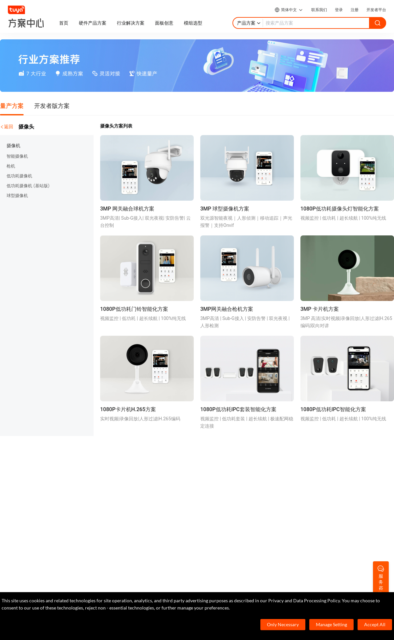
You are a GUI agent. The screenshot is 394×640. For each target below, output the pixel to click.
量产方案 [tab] (12, 106)
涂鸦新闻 (323, 478)
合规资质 (323, 488)
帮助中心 (226, 478)
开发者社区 (228, 468)
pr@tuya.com (145, 585)
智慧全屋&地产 (129, 507)
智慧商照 (123, 498)
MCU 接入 (34, 478)
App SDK (33, 488)
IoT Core (32, 507)
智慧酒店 (123, 478)
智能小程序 (35, 498)
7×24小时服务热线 (42, 564)
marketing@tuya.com (45, 585)
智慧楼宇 (123, 517)
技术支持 (226, 498)
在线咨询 (226, 488)
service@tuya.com (99, 585)
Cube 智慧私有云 (131, 468)
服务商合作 (325, 507)
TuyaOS (31, 468)
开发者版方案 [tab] (52, 106)
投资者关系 (325, 498)
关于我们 (323, 468)
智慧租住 (123, 488)
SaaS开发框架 (38, 517)
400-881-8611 (51, 554)
